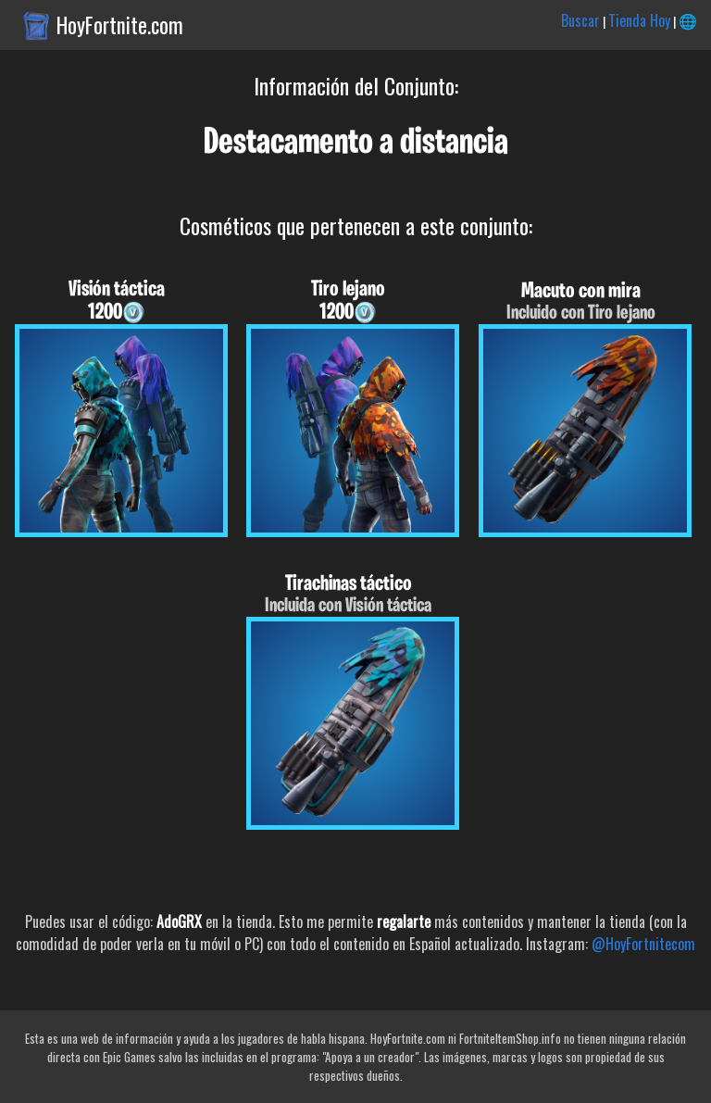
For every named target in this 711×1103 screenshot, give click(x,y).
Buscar (580, 20)
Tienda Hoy (639, 20)
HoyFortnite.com (119, 25)
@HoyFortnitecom (643, 944)
